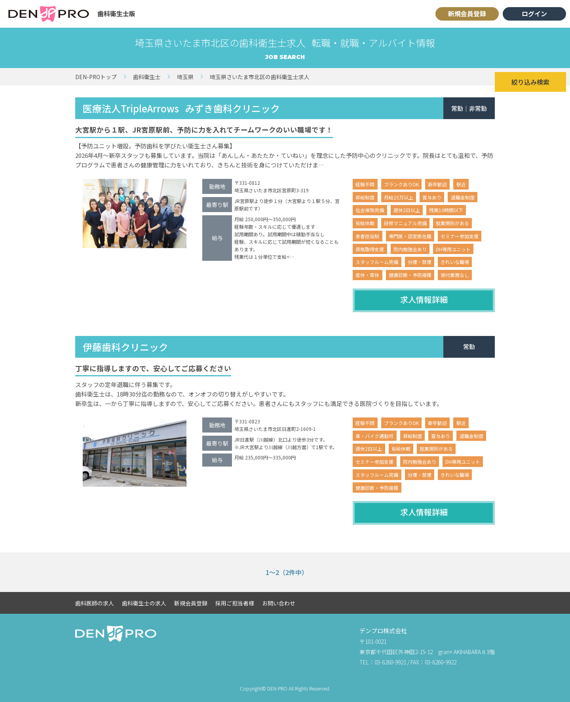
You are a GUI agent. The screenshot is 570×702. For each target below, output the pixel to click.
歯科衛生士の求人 (144, 603)
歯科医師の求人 (94, 603)
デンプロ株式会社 (383, 630)
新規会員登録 (467, 13)
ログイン (534, 13)
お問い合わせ (278, 603)
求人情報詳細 (424, 299)
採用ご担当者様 (234, 603)
